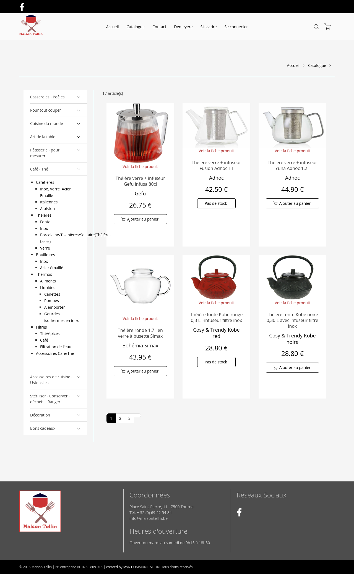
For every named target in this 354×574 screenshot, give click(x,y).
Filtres (41, 327)
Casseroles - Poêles (47, 96)
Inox (44, 228)
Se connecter (236, 26)
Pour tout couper (45, 110)
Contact (159, 26)
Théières (43, 215)
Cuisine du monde (46, 123)
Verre (45, 248)
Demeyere (183, 26)
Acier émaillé (51, 267)
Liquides (47, 287)
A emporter (54, 307)
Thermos (44, 274)
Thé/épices (50, 333)
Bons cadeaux (42, 428)
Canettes (52, 294)
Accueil (112, 26)
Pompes (51, 300)
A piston (47, 208)
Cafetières (45, 182)
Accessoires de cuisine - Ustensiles (51, 379)
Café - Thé (39, 169)
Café (44, 340)
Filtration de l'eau (55, 346)
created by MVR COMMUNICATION (133, 567)
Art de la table (42, 136)
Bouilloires (45, 254)
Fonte (45, 221)
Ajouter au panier (143, 219)
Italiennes (49, 202)
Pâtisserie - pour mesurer (44, 152)
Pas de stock (216, 203)
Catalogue (136, 26)
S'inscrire (209, 26)
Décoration (40, 415)
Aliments (48, 281)
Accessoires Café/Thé (55, 353)
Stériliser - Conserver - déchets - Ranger (50, 398)
